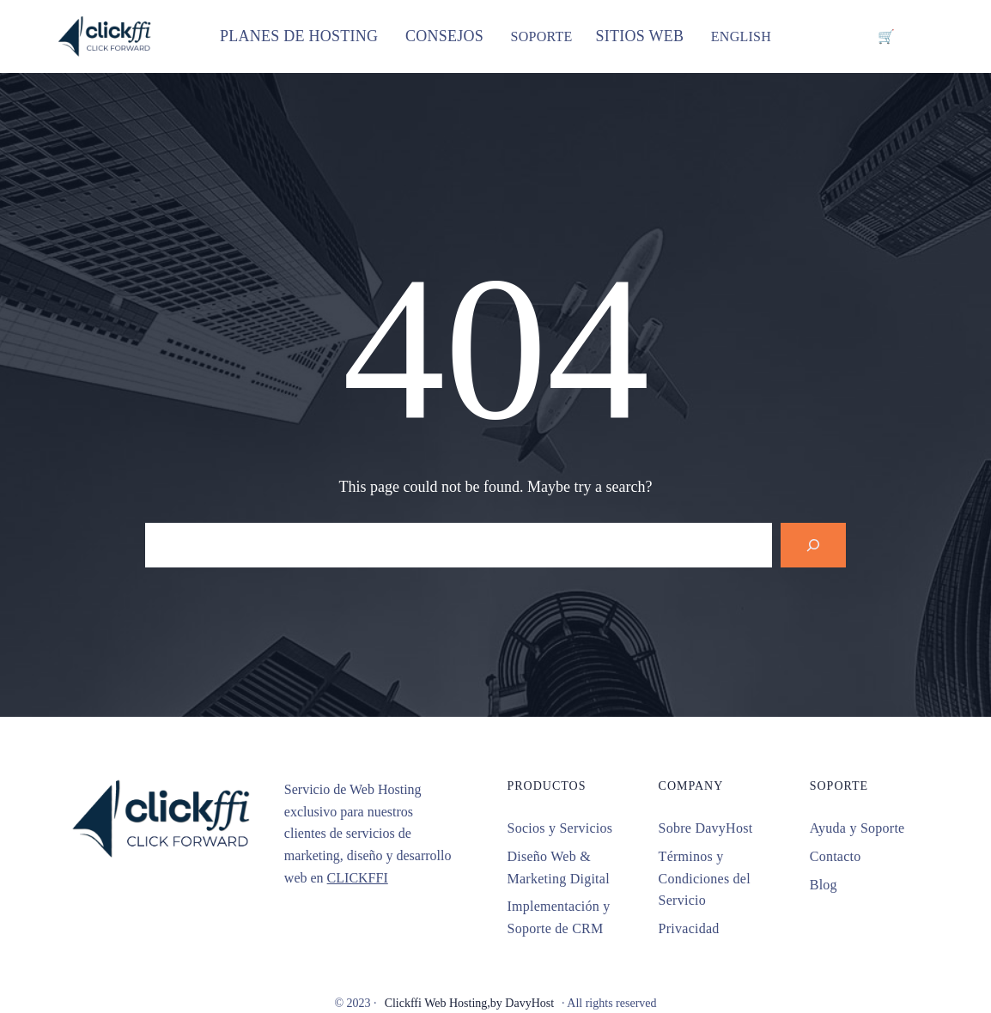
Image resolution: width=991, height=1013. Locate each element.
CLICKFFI (357, 877)
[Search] (813, 545)
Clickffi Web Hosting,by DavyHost (469, 1003)
